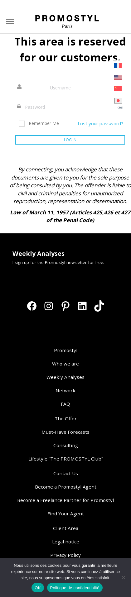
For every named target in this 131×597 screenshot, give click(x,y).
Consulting (65, 445)
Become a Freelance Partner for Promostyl (65, 500)
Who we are (65, 364)
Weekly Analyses (65, 377)
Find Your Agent (65, 513)
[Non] (123, 577)
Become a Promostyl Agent (65, 487)
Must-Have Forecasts (65, 432)
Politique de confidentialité (74, 587)
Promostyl (65, 350)
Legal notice (65, 541)
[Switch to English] (118, 77)
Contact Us (65, 473)
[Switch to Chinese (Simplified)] (118, 89)
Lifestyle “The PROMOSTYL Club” (65, 459)
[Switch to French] (118, 66)
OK (38, 587)
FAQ (65, 404)
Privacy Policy (65, 555)
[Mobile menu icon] (10, 21)
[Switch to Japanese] (118, 100)
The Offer (66, 418)
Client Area (65, 528)
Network (65, 390)
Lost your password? (100, 123)
